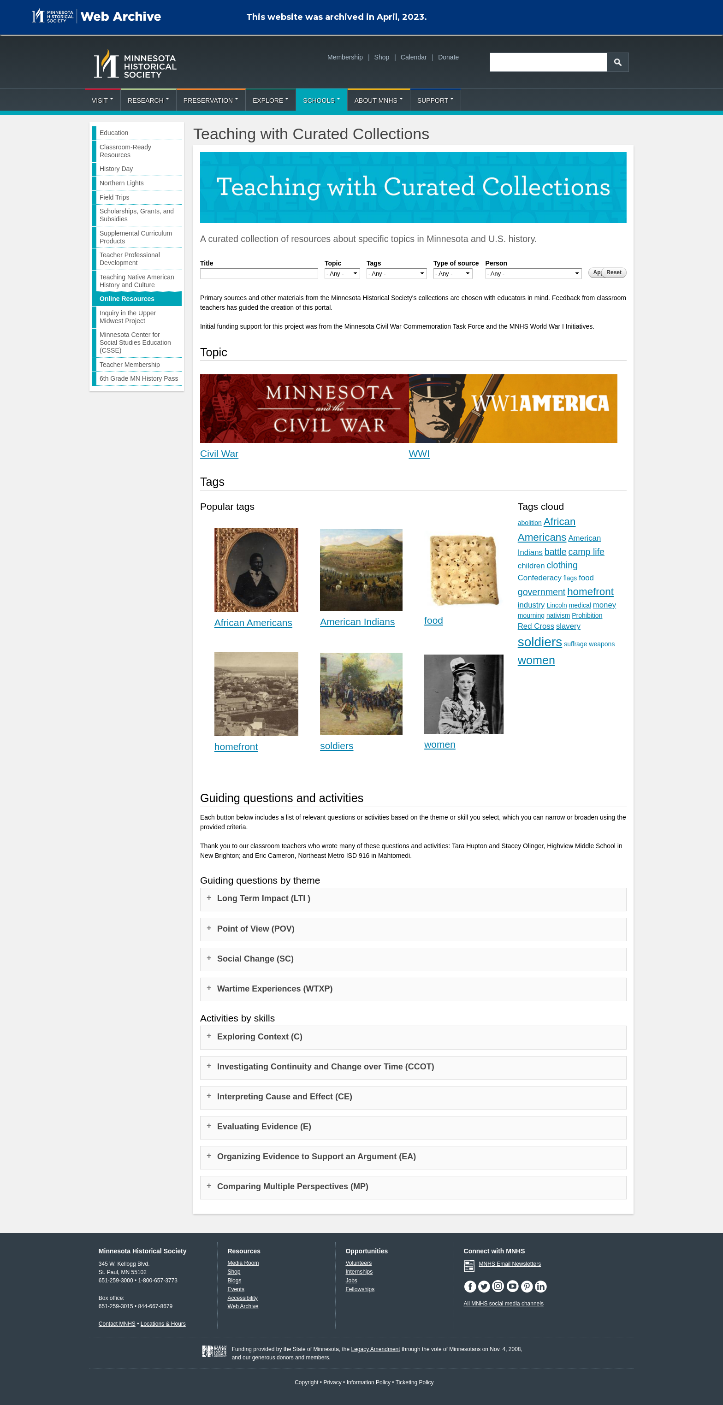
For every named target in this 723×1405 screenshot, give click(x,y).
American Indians (357, 621)
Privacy (332, 1382)
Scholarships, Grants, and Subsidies (137, 215)
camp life (586, 552)
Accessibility (242, 1298)
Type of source (456, 263)
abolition (530, 522)
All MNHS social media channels (504, 1303)
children (531, 565)
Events (235, 1289)
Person (496, 263)
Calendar (414, 57)
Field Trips (115, 197)
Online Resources (127, 298)
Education (114, 132)
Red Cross (536, 626)
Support (435, 100)
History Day (116, 168)
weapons (602, 644)
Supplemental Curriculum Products (136, 237)
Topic (333, 263)
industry (531, 605)
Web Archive (242, 1306)
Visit (102, 100)
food (433, 620)
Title (206, 263)
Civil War (219, 453)
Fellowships (359, 1289)
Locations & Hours (163, 1324)
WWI (419, 453)
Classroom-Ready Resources (125, 151)
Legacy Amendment (375, 1349)
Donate (448, 57)
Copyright (306, 1382)
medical (580, 605)
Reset (614, 272)
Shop (382, 57)
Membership (345, 57)
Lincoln (556, 605)
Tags (374, 263)
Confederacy (540, 577)
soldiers (336, 745)
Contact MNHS (117, 1324)
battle (556, 552)
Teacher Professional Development (130, 258)
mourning (531, 615)
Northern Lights (122, 183)
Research (148, 100)
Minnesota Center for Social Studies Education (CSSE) (135, 342)
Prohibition (587, 615)
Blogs (234, 1280)
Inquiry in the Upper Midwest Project (128, 317)
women (440, 744)
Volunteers (358, 1263)
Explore (271, 100)
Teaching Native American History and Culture (137, 281)
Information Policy (369, 1382)
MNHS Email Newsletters (510, 1264)
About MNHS (379, 100)
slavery (568, 626)
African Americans (253, 622)
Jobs (351, 1280)
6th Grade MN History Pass (139, 378)
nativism (558, 615)
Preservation (211, 100)
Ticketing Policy (415, 1382)
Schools (321, 100)
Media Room (243, 1263)
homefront (236, 746)
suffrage (575, 644)
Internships (359, 1272)
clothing (562, 565)
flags (570, 578)
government (541, 592)
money (604, 605)
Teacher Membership (130, 364)
